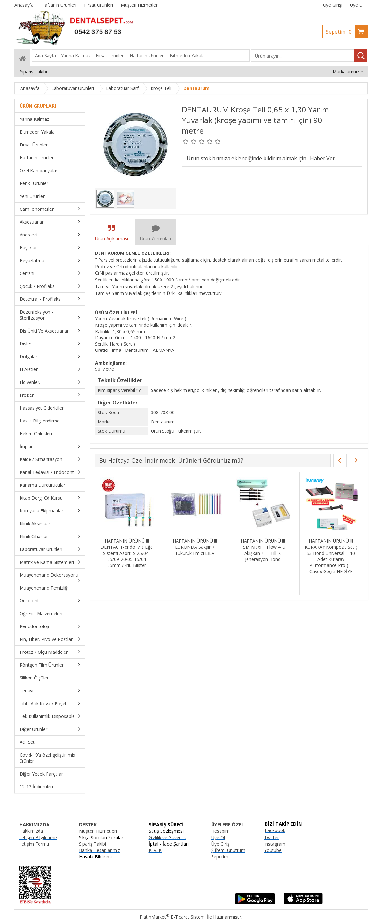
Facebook (275, 830)
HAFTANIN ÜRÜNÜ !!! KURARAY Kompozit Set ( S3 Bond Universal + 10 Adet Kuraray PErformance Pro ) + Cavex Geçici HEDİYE (331, 556)
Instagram (274, 844)
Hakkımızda (31, 831)
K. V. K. (155, 850)
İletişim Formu (34, 844)
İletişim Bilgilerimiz (38, 837)
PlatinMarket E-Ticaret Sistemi (173, 917)
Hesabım (220, 831)
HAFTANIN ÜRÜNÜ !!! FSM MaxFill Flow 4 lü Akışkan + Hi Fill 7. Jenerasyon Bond (262, 550)
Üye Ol (357, 5)
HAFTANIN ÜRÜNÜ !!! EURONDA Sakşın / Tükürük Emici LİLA (195, 547)
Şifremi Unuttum (228, 850)
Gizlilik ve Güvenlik (167, 837)
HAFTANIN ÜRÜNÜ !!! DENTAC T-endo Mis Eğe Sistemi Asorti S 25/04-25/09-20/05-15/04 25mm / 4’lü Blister (126, 553)
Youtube (273, 850)
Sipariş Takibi (92, 844)
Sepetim (340, 31)
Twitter (271, 837)
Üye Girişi (332, 5)
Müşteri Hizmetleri (98, 831)
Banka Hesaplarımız (99, 850)
